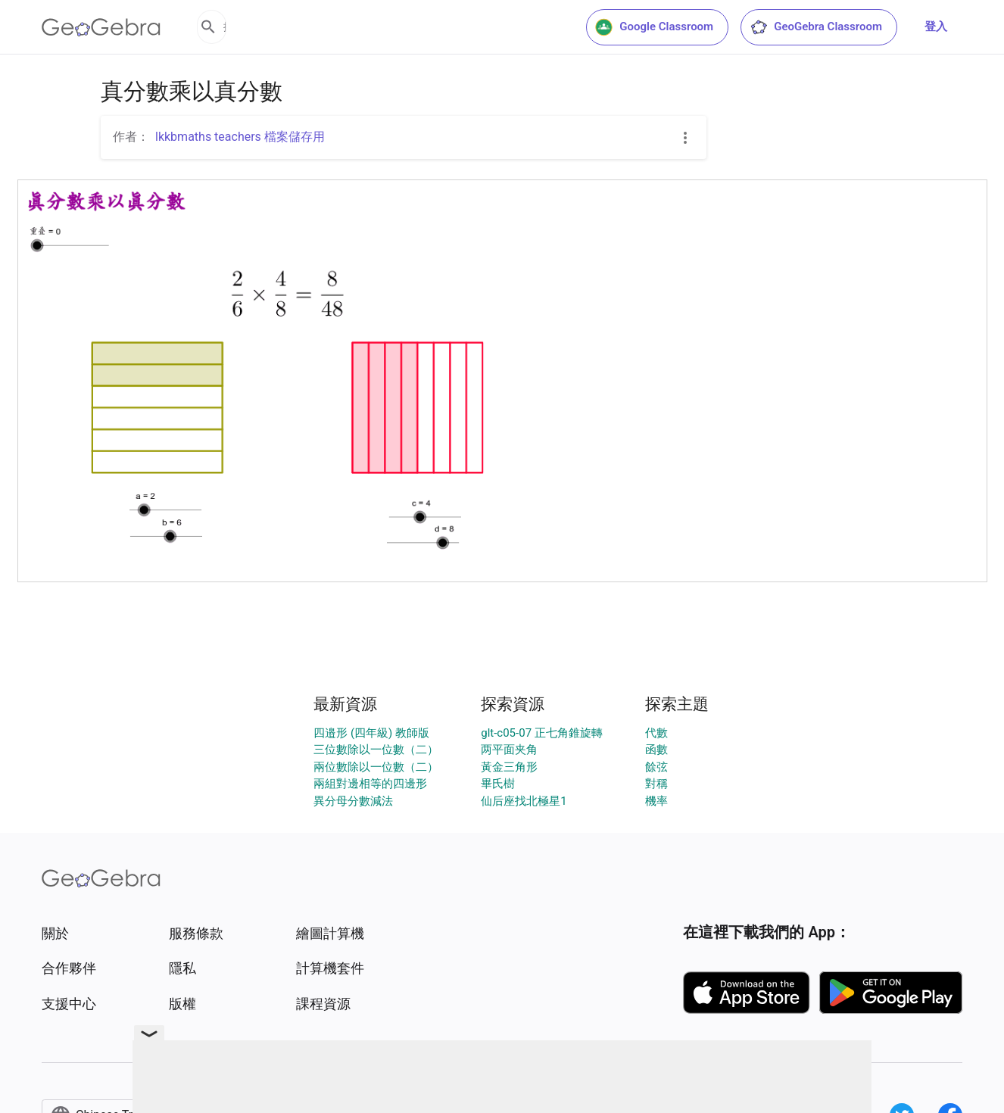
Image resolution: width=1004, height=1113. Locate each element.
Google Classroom (654, 27)
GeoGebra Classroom (816, 27)
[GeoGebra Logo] (101, 27)
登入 (935, 26)
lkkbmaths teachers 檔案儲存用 (240, 136)
